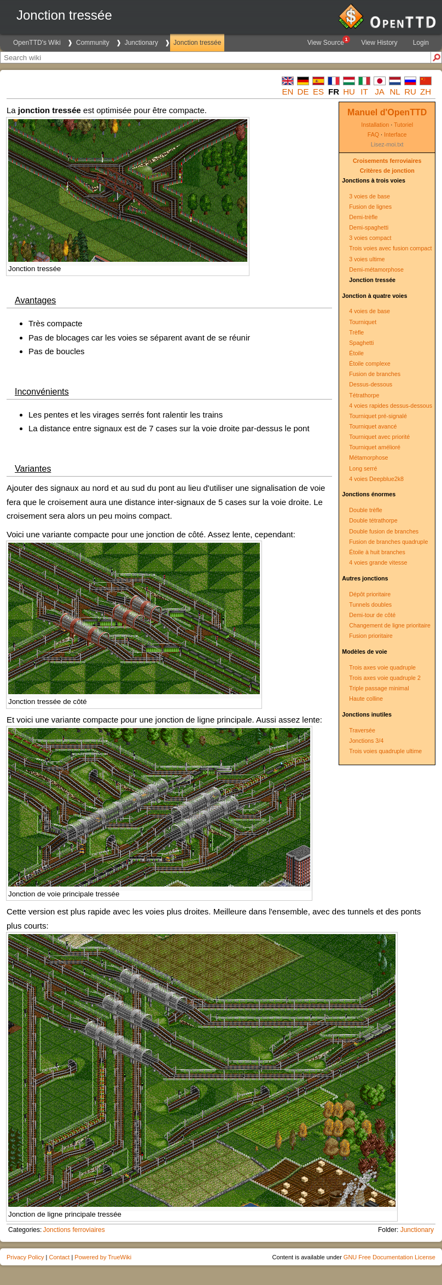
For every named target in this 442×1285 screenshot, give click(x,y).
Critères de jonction (387, 170)
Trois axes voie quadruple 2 (385, 677)
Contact (59, 1257)
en (288, 91)
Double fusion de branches (383, 531)
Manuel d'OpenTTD (387, 112)
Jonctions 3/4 (366, 740)
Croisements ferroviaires (387, 160)
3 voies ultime (367, 259)
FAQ (373, 134)
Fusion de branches (374, 374)
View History (379, 42)
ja (380, 91)
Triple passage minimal (379, 688)
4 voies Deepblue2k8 (376, 479)
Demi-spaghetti (368, 227)
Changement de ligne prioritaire (390, 625)
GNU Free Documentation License (389, 1257)
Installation (375, 124)
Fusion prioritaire (370, 635)
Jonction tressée (197, 42)
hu (349, 91)
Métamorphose (368, 457)
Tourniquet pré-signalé (377, 416)
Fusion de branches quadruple (388, 541)
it (364, 91)
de (303, 91)
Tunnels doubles (370, 604)
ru (410, 91)
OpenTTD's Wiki (37, 42)
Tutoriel (403, 124)
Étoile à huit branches (377, 552)
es (318, 91)
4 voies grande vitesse (378, 562)
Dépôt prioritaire (370, 594)
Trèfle (356, 332)
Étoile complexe (369, 363)
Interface (395, 134)
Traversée (362, 730)
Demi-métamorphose (376, 269)
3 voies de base (369, 196)
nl (394, 91)
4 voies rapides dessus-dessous (390, 405)
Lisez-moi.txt (387, 144)
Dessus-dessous (370, 384)
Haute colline (366, 698)
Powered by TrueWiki (102, 1257)
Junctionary (141, 42)
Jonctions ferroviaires (73, 1230)
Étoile (356, 353)
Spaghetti (361, 342)
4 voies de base (369, 311)
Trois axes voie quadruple (382, 667)
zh (425, 91)
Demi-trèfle (363, 217)
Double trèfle (365, 510)
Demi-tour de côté (372, 615)
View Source (328, 41)
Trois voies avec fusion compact (390, 248)
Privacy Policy (25, 1257)
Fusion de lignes (370, 206)
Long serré (363, 468)
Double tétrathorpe (373, 520)
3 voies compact (370, 237)
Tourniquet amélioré (374, 447)
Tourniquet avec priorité (379, 436)
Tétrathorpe (364, 395)
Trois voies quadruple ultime (385, 751)
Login (421, 42)
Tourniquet (362, 322)
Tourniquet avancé (373, 426)
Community (92, 42)
